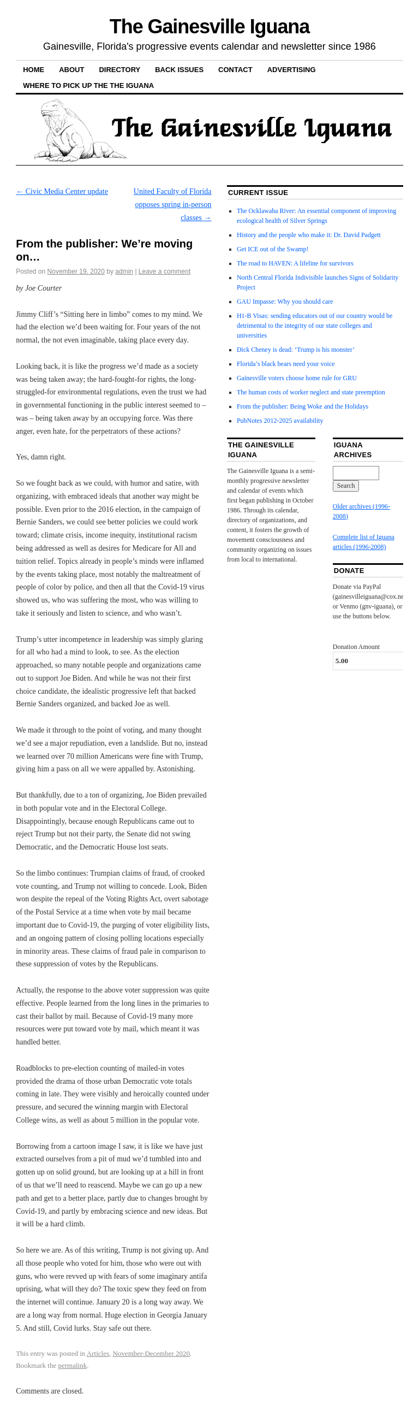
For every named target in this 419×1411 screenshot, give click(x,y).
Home (33, 70)
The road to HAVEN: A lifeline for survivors (295, 263)
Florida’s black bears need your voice (286, 364)
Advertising (291, 70)
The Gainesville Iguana (209, 26)
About (71, 70)
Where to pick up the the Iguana (88, 85)
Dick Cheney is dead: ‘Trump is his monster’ (296, 349)
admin (124, 271)
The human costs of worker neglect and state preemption (311, 392)
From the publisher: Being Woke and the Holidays (302, 406)
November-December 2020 (151, 1353)
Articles (98, 1353)
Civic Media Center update (62, 191)
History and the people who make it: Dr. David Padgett (309, 235)
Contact (235, 70)
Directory (119, 70)
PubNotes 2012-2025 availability (280, 420)
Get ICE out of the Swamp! (273, 249)
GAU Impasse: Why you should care (285, 301)
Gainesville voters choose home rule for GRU (297, 378)
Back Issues (179, 70)
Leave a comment (164, 271)
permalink (72, 1365)
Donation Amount (356, 647)
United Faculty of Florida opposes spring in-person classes (173, 204)
